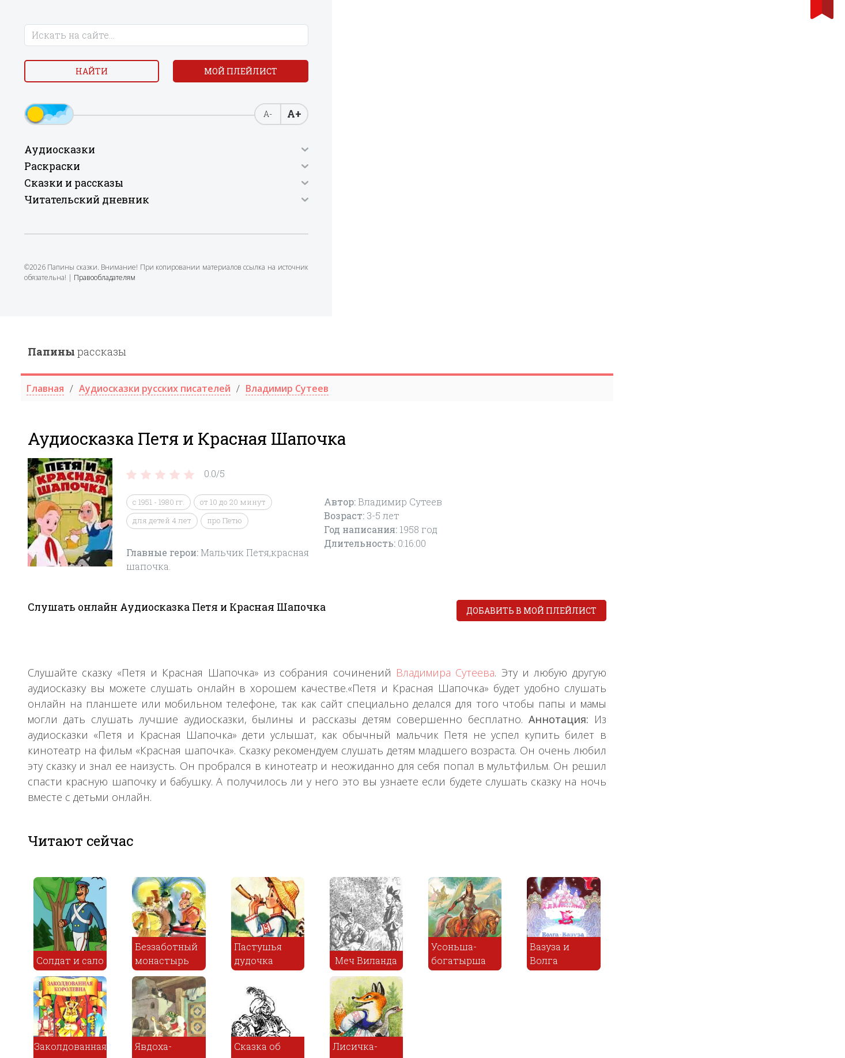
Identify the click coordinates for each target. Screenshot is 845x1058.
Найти (105, 74)
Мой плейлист (105, 101)
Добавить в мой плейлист (742, 294)
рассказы (288, 35)
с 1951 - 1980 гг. (370, 185)
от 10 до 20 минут (444, 185)
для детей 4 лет (373, 204)
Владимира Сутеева (656, 356)
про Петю (436, 204)
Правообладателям (108, 314)
